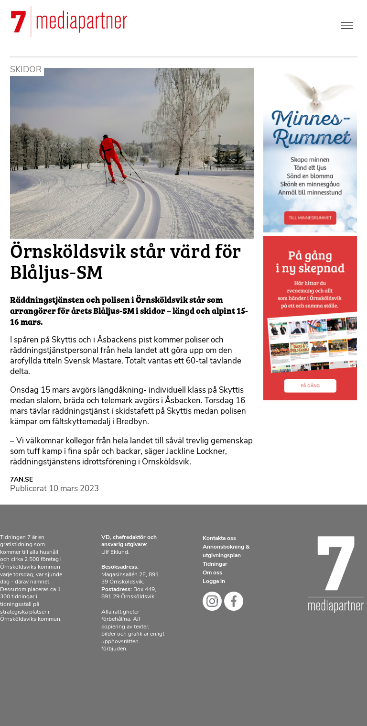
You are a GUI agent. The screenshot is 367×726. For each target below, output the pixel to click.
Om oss (212, 573)
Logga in (214, 581)
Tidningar (215, 564)
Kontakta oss (219, 538)
